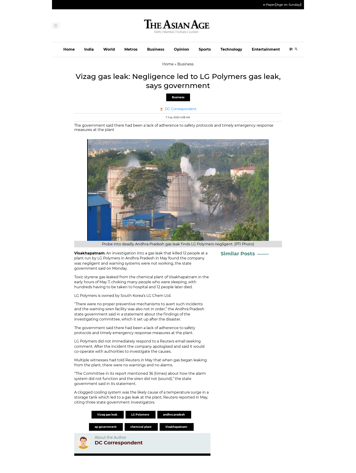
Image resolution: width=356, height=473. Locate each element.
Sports (205, 49)
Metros (131, 49)
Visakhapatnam (176, 427)
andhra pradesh (174, 414)
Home (69, 49)
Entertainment (266, 49)
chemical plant (141, 427)
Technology (231, 49)
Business (155, 49)
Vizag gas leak (107, 414)
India (89, 49)
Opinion (181, 49)
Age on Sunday (288, 4)
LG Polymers (140, 414)
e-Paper (269, 4)
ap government (106, 427)
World (109, 49)
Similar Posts (238, 254)
